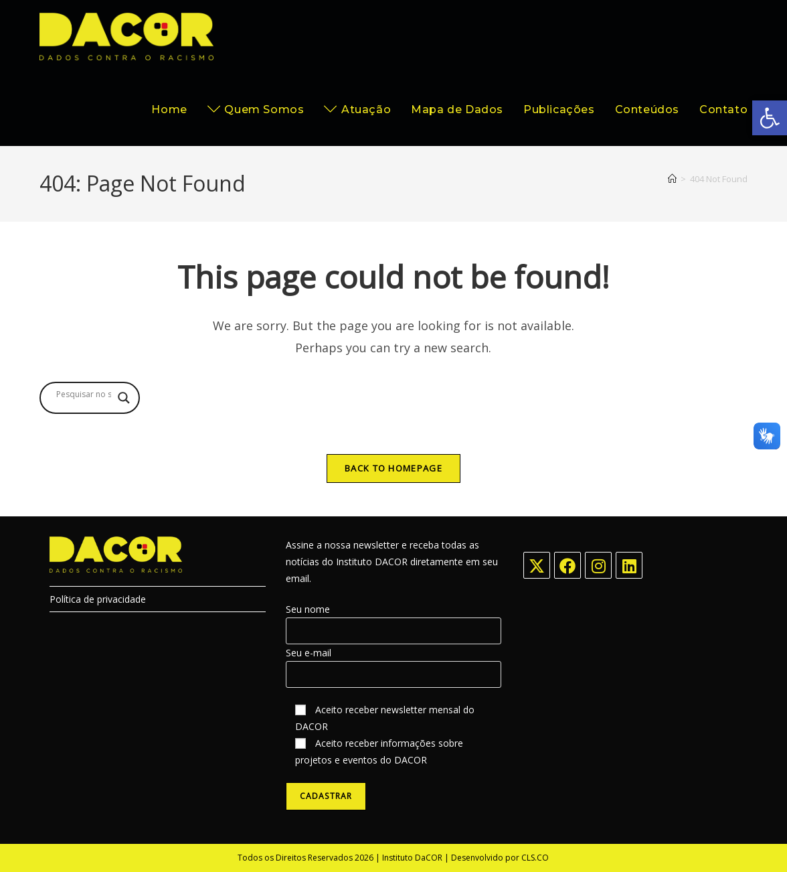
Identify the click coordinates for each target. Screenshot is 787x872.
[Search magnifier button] (123, 397)
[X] (536, 565)
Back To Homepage (393, 468)
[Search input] (83, 394)
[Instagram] (598, 565)
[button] (769, 117)
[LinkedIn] (629, 565)
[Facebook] (567, 565)
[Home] (672, 179)
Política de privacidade (98, 599)
